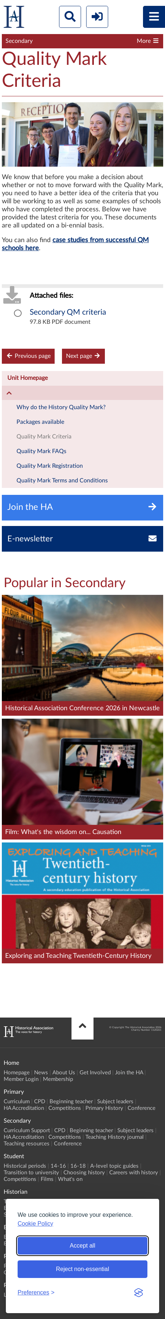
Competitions (64, 1108)
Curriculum (17, 1101)
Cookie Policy (35, 1223)
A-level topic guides (114, 1166)
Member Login (21, 1079)
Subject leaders (115, 1101)
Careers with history (133, 1172)
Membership (58, 1079)
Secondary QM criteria (68, 312)
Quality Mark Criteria (44, 437)
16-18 (78, 1166)
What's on (70, 1179)
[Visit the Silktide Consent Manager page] (138, 1292)
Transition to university (31, 1172)
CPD (39, 1101)
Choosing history (84, 1172)
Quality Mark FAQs (41, 451)
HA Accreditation (24, 1108)
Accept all (82, 1245)
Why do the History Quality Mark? (61, 407)
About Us (63, 1072)
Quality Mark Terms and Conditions (62, 480)
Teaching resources (27, 1143)
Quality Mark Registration (49, 466)
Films (47, 1179)
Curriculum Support (27, 1130)
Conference (141, 1108)
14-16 (58, 1166)
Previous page (28, 356)
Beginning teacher (71, 1101)
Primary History (104, 1108)
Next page (83, 356)
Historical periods (25, 1166)
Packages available (40, 422)
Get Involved (95, 1072)
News (41, 1072)
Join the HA (129, 1072)
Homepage (17, 1072)
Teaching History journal (114, 1137)
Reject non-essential (82, 1269)
